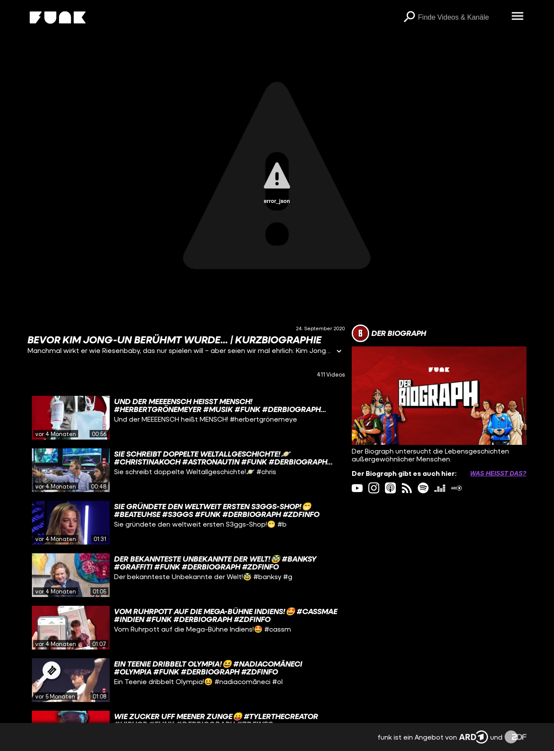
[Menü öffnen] (517, 16)
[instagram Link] (373, 487)
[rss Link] (407, 487)
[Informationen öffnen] (339, 351)
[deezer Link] (439, 487)
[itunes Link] (390, 487)
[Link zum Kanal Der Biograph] (389, 333)
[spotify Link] (423, 487)
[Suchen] (409, 17)
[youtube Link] (357, 487)
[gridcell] (186, 418)
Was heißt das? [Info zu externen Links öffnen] (498, 473)
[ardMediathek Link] (456, 487)
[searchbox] (462, 17)
